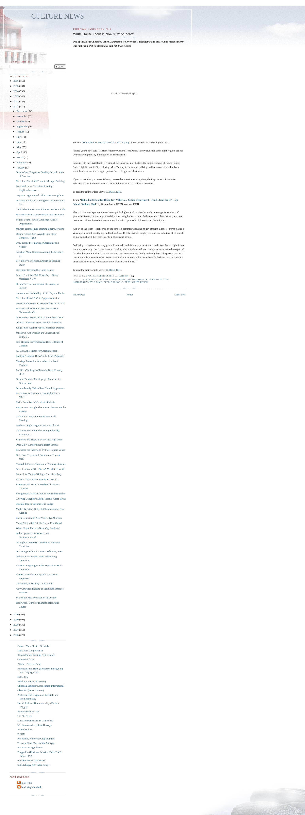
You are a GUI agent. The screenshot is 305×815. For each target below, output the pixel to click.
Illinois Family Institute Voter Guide (36, 654)
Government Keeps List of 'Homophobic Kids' (40, 317)
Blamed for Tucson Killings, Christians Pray (38, 474)
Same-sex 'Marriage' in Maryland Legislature (39, 439)
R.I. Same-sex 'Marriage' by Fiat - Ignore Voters (40, 449)
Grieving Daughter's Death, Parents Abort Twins (41, 498)
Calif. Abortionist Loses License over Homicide (40, 209)
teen (128, 282)
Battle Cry (22, 676)
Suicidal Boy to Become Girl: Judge (34, 503)
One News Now (25, 659)
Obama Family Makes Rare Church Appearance (40, 388)
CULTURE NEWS (57, 16)
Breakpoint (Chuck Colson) (31, 681)
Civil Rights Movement (110, 279)
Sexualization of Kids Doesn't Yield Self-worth (40, 469)
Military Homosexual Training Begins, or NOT (40, 228)
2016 (16, 80)
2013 (16, 96)
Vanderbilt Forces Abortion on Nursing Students (40, 463)
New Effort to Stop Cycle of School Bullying (105, 142)
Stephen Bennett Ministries (31, 760)
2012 (16, 101)
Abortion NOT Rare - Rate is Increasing (36, 479)
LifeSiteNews (24, 716)
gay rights (155, 279)
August (21, 131)
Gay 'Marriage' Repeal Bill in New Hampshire (39, 195)
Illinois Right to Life (28, 711)
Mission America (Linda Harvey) (34, 725)
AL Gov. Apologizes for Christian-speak (36, 350)
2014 (16, 91)
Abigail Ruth (25, 782)
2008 (16, 624)
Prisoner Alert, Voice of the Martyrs (35, 743)
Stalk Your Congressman (30, 650)
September (22, 126)
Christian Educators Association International (40, 685)
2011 (16, 106)
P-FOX (21, 734)
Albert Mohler (24, 729)
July (19, 136)
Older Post (180, 294)
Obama (98, 282)
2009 (16, 619)
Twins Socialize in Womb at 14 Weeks (35, 402)
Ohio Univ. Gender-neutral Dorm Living (37, 444)
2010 (16, 614)
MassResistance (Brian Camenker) (35, 720)
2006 (16, 634)
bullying (89, 279)
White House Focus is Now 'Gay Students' (37, 528)
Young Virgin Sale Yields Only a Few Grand (38, 523)
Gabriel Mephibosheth (30, 787)
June (19, 141)
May (19, 147)
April (20, 152)
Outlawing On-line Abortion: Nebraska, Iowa (39, 551)
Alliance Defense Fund (29, 664)
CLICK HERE (113, 191)
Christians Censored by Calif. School (35, 269)
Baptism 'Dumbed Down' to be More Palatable (40, 355)
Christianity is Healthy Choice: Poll (34, 583)
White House (140, 282)
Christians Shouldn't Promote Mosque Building (40, 181)
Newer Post (79, 294)
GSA (166, 279)
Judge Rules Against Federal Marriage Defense (40, 327)
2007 (16, 629)
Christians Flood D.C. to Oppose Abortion (37, 298)
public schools (113, 282)
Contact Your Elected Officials (33, 646)
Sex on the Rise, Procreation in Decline (36, 597)
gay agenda (139, 279)
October (21, 121)
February (21, 162)
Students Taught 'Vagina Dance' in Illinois (37, 425)
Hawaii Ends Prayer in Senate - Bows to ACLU (40, 303)
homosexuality (83, 282)
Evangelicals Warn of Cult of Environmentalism (40, 493)
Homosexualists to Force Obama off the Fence (40, 214)
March (20, 157)
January (21, 167)
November (22, 116)
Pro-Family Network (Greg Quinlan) (36, 738)
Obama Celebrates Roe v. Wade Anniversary (38, 322)
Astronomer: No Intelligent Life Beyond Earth (40, 293)
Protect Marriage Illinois (30, 747)
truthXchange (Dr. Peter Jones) (33, 764)
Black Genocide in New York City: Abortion (38, 517)
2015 (16, 85)
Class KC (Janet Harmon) (30, 690)
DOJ (129, 279)
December (22, 111)
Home (130, 294)
